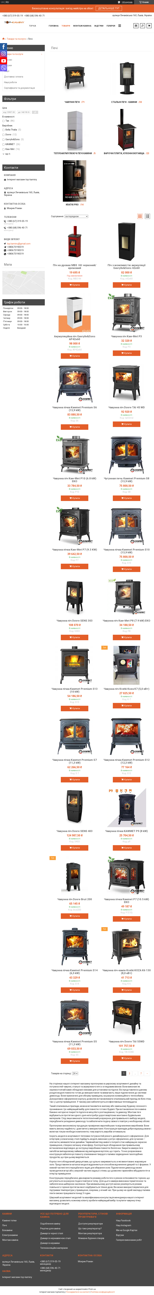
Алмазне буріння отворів (91, 1238)
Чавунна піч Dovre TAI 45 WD (126, 407)
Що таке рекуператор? (90, 1228)
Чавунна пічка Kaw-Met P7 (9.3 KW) (74, 549)
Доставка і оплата (13, 76)
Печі (4, 1225)
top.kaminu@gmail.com (18, 243)
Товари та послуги (16, 39)
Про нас (8, 59)
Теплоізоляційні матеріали (54, 1248)
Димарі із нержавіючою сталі (55, 1238)
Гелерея (111, 26)
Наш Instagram (123, 1225)
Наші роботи (10, 82)
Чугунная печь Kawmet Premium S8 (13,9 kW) (126, 480)
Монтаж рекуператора (90, 1233)
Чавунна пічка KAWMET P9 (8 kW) (126, 831)
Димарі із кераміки (50, 1243)
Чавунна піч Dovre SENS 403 (75, 831)
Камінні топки (9, 1220)
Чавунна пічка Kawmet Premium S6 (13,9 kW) (74, 409)
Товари (66, 26)
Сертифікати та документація (19, 88)
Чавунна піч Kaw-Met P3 (126, 336)
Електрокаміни (10, 1235)
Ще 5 (7, 154)
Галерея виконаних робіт (129, 1240)
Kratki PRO (72, 204)
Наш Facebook (123, 1220)
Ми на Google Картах (126, 1230)
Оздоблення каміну (50, 1223)
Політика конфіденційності (103, 1292)
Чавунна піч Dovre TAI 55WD (126, 1041)
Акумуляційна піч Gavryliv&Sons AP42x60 (74, 338)
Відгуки (98, 26)
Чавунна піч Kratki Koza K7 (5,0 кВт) (126, 688)
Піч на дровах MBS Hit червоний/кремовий (74, 266)
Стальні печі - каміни (124, 102)
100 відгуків (127, 2)
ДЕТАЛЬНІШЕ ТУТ (108, 8)
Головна (53, 26)
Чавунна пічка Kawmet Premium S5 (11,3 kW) (74, 1043)
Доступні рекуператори (90, 1223)
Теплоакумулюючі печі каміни (73, 153)
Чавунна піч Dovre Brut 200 (74, 899)
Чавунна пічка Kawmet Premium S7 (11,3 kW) (74, 761)
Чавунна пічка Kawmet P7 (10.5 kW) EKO (126, 900)
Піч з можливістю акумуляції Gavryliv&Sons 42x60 (127, 266)
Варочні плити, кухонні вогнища (124, 153)
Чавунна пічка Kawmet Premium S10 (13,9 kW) (127, 551)
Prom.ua (92, 1289)
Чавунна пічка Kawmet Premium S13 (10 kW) (75, 690)
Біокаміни (7, 1230)
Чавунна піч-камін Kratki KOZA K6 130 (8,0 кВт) (126, 972)
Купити (76, 285)
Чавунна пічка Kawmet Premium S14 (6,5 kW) (75, 972)
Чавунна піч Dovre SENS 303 (75, 620)
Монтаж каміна (82, 26)
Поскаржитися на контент (77, 1292)
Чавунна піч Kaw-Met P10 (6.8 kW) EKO (74, 480)
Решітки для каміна (50, 1228)
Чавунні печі (72, 102)
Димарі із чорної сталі (51, 1233)
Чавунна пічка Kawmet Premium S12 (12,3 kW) (127, 761)
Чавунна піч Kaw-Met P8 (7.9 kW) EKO (126, 620)
